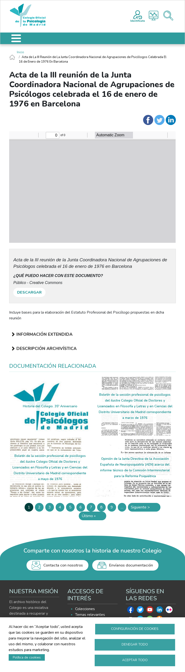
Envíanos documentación (131, 565)
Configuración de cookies (135, 628)
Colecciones (85, 609)
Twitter (140, 611)
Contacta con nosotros (63, 565)
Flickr (169, 611)
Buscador (168, 15)
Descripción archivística (46, 348)
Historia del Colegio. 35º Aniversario (50, 406)
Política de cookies (27, 657)
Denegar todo (135, 644)
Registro (137, 15)
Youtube (150, 611)
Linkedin (159, 611)
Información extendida (44, 334)
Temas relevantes (90, 614)
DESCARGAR (29, 292)
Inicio (20, 52)
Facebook (130, 611)
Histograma (153, 15)
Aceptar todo (135, 660)
